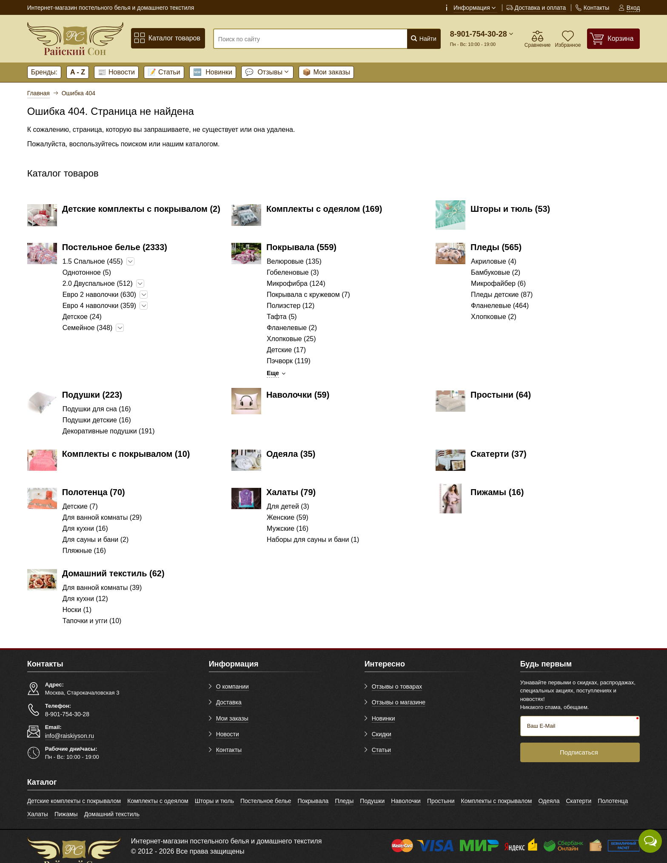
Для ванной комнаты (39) (102, 587)
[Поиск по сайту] (308, 39)
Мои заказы (326, 72)
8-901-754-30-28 (478, 34)
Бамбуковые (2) (495, 272)
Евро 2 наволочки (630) (100, 294)
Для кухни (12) (85, 598)
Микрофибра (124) (296, 283)
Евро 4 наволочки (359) (100, 305)
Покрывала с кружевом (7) (308, 294)
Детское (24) (82, 316)
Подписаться (579, 752)
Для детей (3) (288, 506)
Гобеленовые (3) (293, 272)
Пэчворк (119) (289, 361)
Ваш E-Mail (541, 726)
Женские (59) (287, 517)
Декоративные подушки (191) (109, 431)
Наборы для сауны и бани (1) (313, 539)
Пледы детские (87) (502, 294)
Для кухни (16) (85, 528)
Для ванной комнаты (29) (102, 517)
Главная (38, 93)
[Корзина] (613, 38)
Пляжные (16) (84, 550)
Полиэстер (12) (290, 305)
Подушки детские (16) (97, 420)
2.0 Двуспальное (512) (98, 283)
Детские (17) (286, 349)
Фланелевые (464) (500, 305)
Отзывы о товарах (397, 686)
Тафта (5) (282, 316)
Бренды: (44, 72)
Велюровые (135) (294, 261)
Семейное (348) (88, 327)
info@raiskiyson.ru (69, 735)
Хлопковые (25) (291, 338)
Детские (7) (80, 506)
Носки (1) (77, 609)
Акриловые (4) (493, 261)
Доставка (229, 702)
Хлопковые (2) (493, 316)
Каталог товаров (167, 38)
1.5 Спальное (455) (93, 261)
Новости (116, 72)
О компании (232, 686)
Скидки (381, 734)
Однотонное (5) (87, 272)
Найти (423, 38)
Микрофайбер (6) (498, 283)
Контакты (229, 749)
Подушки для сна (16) (97, 409)
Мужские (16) (287, 528)
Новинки (212, 72)
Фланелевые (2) (292, 327)
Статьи (164, 72)
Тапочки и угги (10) (92, 620)
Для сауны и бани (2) (96, 539)
